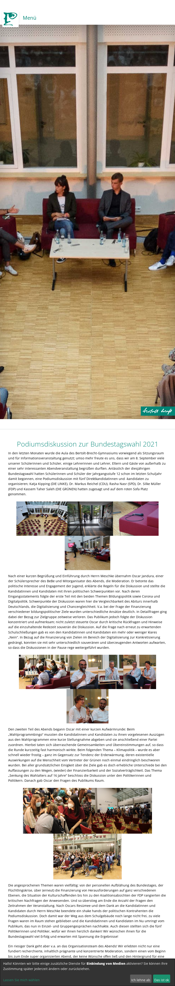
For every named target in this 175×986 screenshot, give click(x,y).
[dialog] (87, 972)
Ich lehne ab (140, 980)
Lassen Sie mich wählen (21, 980)
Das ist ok (161, 980)
